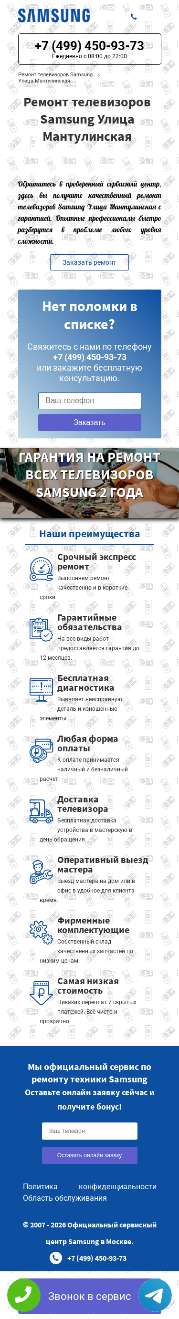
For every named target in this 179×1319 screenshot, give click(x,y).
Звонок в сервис (89, 1296)
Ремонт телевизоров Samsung (55, 75)
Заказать (89, 422)
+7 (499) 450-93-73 (89, 46)
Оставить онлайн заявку (89, 1155)
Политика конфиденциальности (90, 1186)
